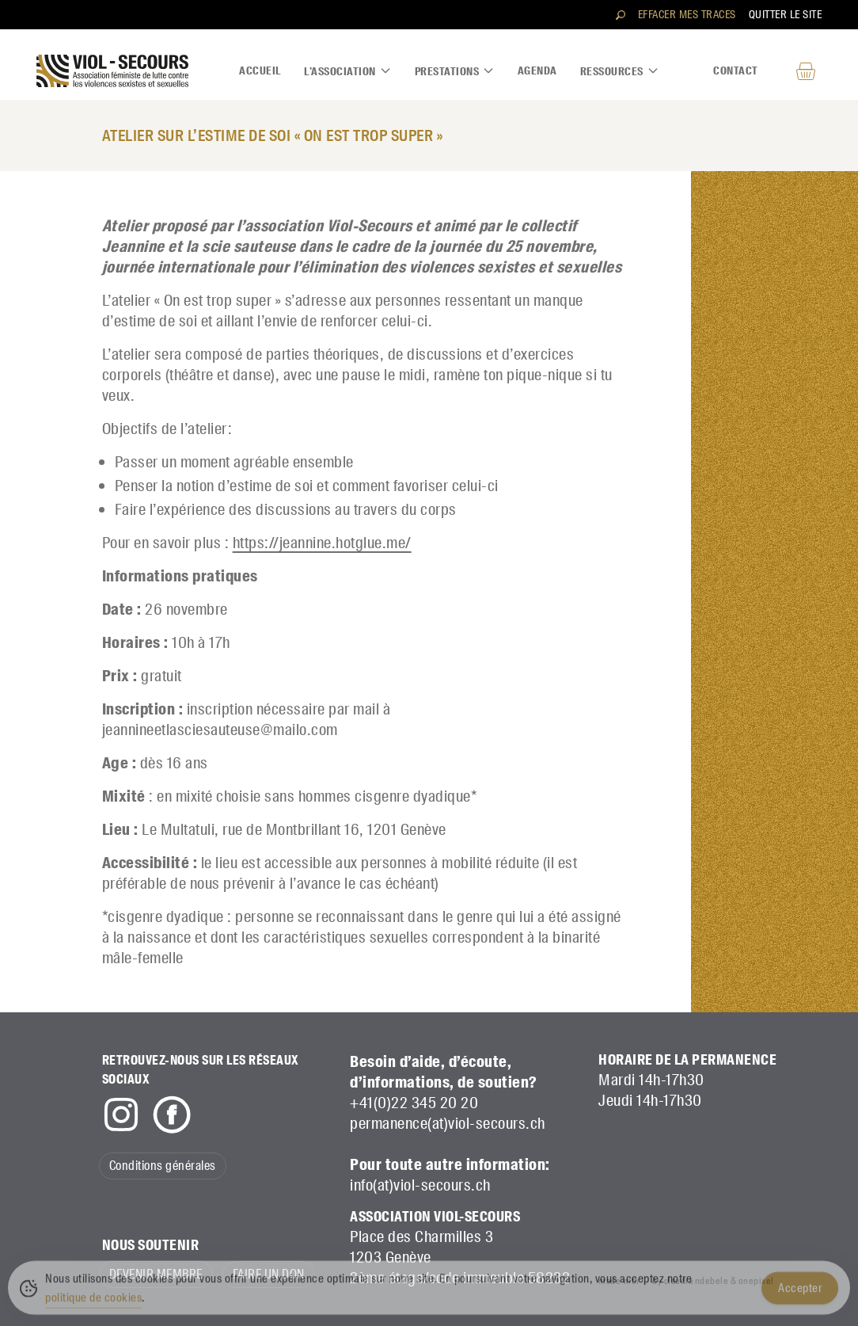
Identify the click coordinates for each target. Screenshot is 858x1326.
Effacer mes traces (687, 14)
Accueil (260, 70)
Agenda (537, 70)
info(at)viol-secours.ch (420, 1185)
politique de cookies (93, 1302)
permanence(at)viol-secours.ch (447, 1123)
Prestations (455, 71)
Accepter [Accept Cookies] (800, 1293)
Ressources (619, 71)
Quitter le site (785, 14)
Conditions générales (162, 1165)
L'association (348, 71)
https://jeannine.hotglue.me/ (322, 542)
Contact (735, 70)
